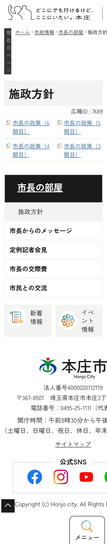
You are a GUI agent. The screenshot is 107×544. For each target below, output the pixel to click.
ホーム (22, 32)
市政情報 (44, 32)
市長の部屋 (70, 32)
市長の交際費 (28, 268)
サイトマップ (73, 444)
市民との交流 (28, 287)
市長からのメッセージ (41, 230)
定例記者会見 (28, 249)
